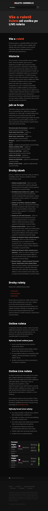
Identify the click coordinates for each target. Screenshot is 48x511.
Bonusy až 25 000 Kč (34, 447)
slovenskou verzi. (23, 404)
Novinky (30, 488)
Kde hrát (13, 488)
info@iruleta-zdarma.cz (17, 478)
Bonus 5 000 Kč (33, 461)
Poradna (21, 488)
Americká (15, 296)
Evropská (15, 291)
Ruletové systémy (29, 486)
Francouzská (16, 293)
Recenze (26, 447)
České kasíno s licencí (14, 447)
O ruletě (18, 486)
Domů (10, 486)
